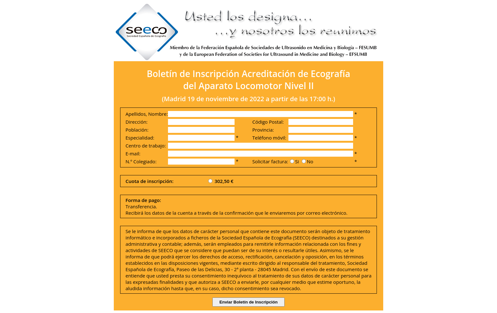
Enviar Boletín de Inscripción (248, 302)
